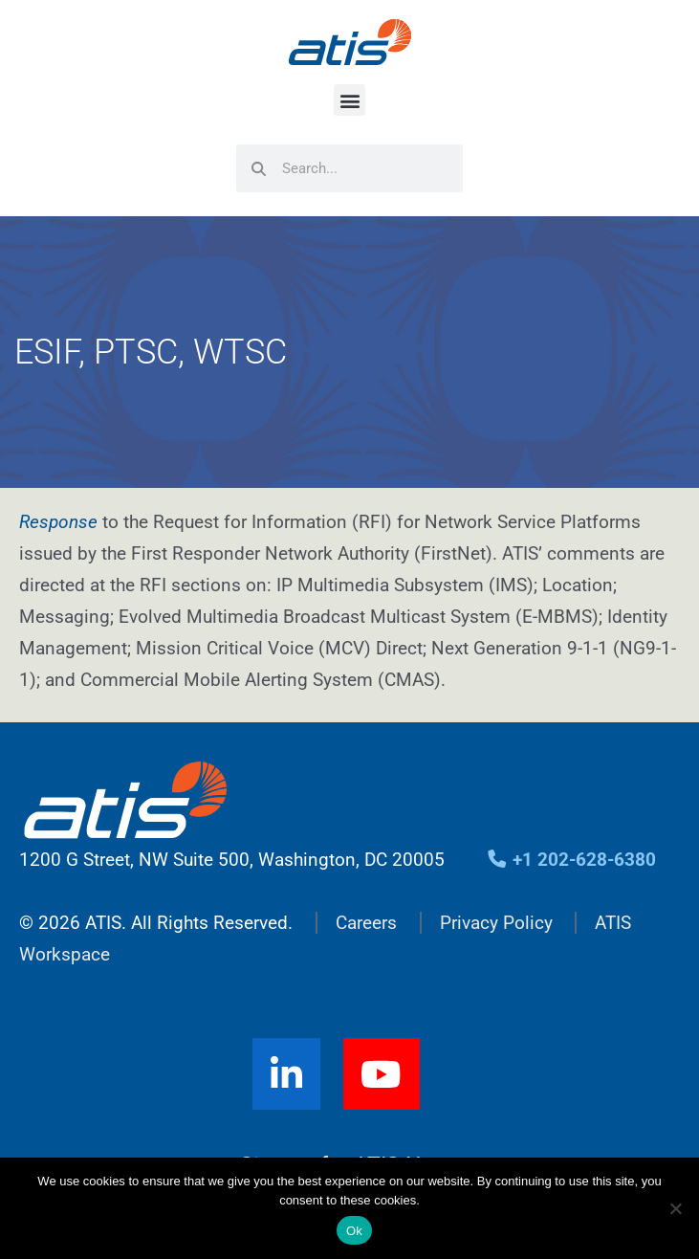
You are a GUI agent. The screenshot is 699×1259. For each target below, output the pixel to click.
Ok (354, 1231)
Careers (366, 923)
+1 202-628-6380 (571, 860)
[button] (349, 100)
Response (58, 522)
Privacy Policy (496, 923)
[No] (675, 1208)
